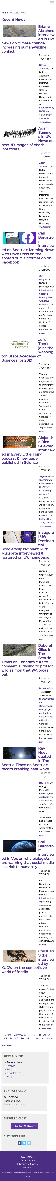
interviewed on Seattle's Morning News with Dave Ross (46, 297)
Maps (33, 1163)
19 (34, 1034)
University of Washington (7, 7)
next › (39, 1038)
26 (22, 1038)
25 (16, 1038)
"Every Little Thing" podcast (45, 490)
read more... (7, 1045)
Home (4, 12)
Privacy (48, 1172)
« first (8, 1034)
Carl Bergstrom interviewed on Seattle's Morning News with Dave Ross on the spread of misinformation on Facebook (28, 247)
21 (44, 1034)
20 (39, 1034)
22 (49, 1034)
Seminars (12, 1069)
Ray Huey (44, 782)
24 (11, 1038)
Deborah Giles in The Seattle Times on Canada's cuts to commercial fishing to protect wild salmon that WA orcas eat (27, 660)
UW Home (27, 1156)
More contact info (14, 1104)
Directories (26, 1160)
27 (27, 1038)
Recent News (14, 1062)
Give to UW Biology (24, 1126)
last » (49, 1038)
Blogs (10, 1076)
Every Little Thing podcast (46, 522)
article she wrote (45, 118)
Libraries (22, 1163)
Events (11, 1065)
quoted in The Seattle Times (46, 800)
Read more (46, 122)
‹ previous (20, 1034)
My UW (27, 1167)
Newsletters (14, 1072)
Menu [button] (52, 2)
